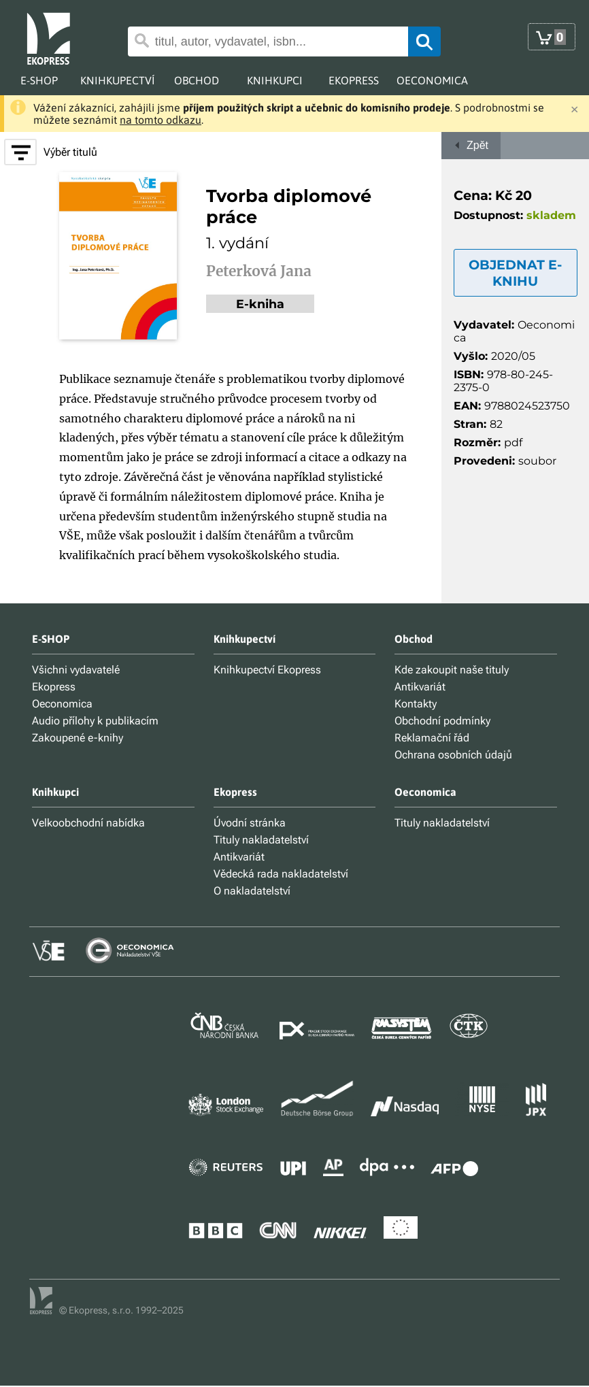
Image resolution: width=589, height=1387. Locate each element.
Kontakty (415, 703)
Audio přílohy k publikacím (95, 720)
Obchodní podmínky (442, 720)
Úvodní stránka (250, 822)
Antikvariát (419, 686)
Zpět (471, 145)
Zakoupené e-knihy (77, 737)
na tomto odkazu (160, 120)
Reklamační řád (431, 737)
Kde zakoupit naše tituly (451, 669)
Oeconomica (62, 703)
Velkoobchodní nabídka (88, 822)
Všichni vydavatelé (76, 669)
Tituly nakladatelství (261, 839)
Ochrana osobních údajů (453, 754)
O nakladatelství (252, 890)
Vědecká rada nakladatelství (281, 873)
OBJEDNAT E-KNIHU (515, 272)
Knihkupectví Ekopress (267, 669)
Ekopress (53, 686)
